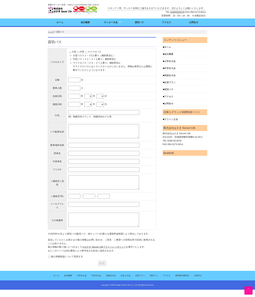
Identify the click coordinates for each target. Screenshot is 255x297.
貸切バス (139, 22)
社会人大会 (125, 283)
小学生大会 (170, 61)
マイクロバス (93, 51)
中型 (80, 51)
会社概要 (85, 22)
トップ (51, 32)
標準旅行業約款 (182, 283)
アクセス (166, 22)
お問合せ (193, 22)
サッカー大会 (111, 22)
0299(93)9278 (177, 12)
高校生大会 (170, 75)
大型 (72, 51)
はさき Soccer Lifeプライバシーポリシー (105, 254)
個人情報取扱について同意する (67, 264)
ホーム (59, 22)
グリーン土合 (171, 119)
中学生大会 (170, 68)
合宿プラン (170, 82)
